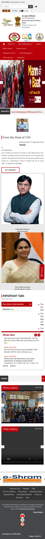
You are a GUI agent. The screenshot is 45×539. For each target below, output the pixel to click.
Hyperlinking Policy (36, 492)
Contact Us (38, 495)
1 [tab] (8, 106)
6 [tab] (26, 106)
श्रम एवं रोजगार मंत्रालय (28, 18)
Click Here (18, 164)
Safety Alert (8, 309)
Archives (13, 366)
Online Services (8, 58)
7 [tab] (29, 106)
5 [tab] (22, 106)
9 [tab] (36, 106)
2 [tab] (12, 106)
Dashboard (20, 58)
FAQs (33, 489)
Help (27, 498)
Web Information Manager (27, 509)
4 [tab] (19, 106)
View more (38, 387)
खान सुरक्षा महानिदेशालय (29, 16)
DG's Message (10, 170)
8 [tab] (33, 106)
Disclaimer (19, 498)
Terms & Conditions (9, 492)
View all (5, 366)
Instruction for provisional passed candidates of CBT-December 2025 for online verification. (22, 350)
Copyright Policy (8, 495)
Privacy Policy (22, 492)
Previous (1, 84)
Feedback (41, 272)
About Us (11, 44)
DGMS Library (7, 49)
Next (43, 84)
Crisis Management (25, 53)
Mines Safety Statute (24, 44)
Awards (38, 44)
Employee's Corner (9, 53)
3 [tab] (15, 106)
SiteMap (14, 11)
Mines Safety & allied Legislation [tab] (13, 304)
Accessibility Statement (24, 495)
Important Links (15, 489)
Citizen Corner (20, 49)
